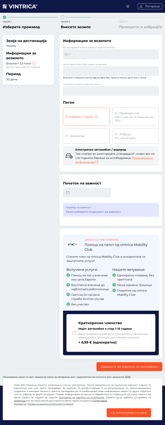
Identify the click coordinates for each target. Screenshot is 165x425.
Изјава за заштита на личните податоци (51, 404)
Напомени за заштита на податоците (81, 397)
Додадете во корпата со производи (129, 367)
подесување (100, 400)
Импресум (20, 404)
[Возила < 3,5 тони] (33, 63)
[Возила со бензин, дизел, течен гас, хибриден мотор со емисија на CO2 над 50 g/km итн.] (96, 117)
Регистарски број (85, 64)
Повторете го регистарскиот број (81, 84)
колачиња (19, 400)
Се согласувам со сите (129, 413)
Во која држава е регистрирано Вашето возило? (89, 47)
